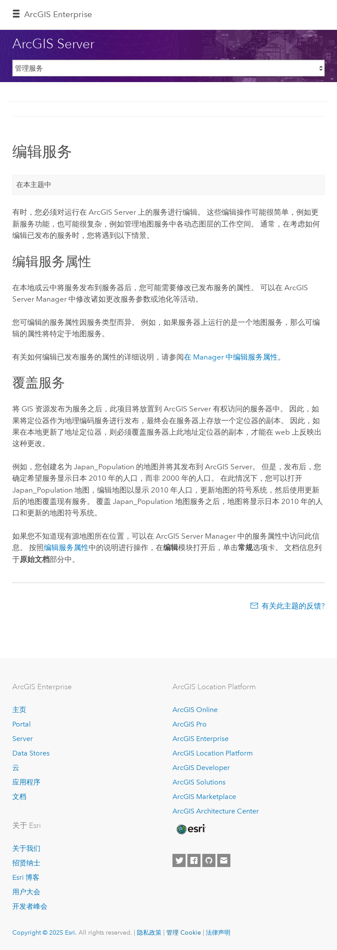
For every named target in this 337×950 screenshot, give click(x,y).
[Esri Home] (190, 829)
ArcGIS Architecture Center (215, 811)
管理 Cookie (183, 932)
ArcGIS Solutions (199, 782)
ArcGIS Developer (201, 767)
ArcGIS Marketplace (204, 796)
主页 (19, 709)
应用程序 (26, 782)
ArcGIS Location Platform (212, 753)
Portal (21, 724)
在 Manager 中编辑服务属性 (231, 357)
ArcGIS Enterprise (58, 14)
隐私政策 (149, 932)
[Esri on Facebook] (194, 860)
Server (22, 738)
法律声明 (218, 932)
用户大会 (26, 892)
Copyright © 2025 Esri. (44, 932)
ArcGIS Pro (189, 724)
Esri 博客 (25, 877)
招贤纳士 (26, 863)
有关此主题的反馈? (293, 605)
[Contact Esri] (223, 860)
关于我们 (26, 848)
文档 (19, 796)
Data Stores (31, 753)
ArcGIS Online (195, 709)
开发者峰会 (29, 906)
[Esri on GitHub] (208, 860)
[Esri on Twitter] (179, 860)
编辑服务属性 (66, 547)
